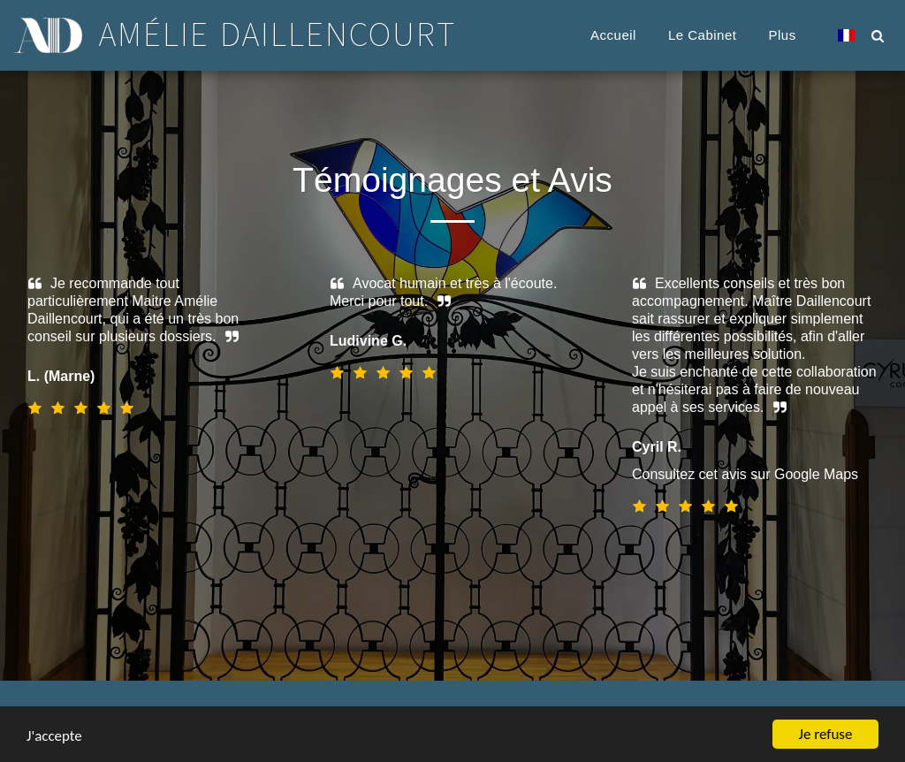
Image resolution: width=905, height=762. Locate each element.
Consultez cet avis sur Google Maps (733, 474)
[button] (877, 35)
